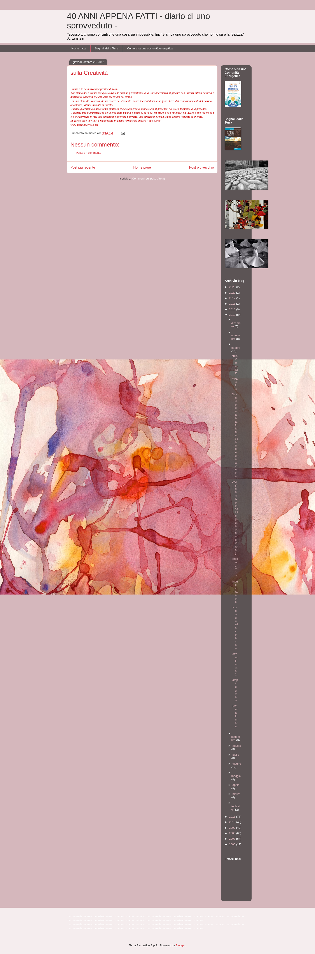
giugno (237, 763)
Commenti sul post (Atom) (148, 178)
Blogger (180, 945)
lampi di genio (235, 690)
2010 (232, 822)
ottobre (235, 347)
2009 (232, 827)
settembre (235, 738)
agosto (237, 745)
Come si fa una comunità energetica (150, 48)
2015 (232, 303)
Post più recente (82, 167)
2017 (232, 298)
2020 (232, 292)
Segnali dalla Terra (106, 48)
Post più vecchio (201, 167)
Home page (79, 48)
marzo (236, 793)
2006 (232, 844)
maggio (236, 776)
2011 (232, 816)
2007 (232, 838)
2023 (232, 287)
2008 (232, 833)
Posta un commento (88, 152)
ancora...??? (235, 567)
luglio (236, 754)
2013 (232, 309)
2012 (232, 314)
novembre (235, 337)
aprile (236, 785)
